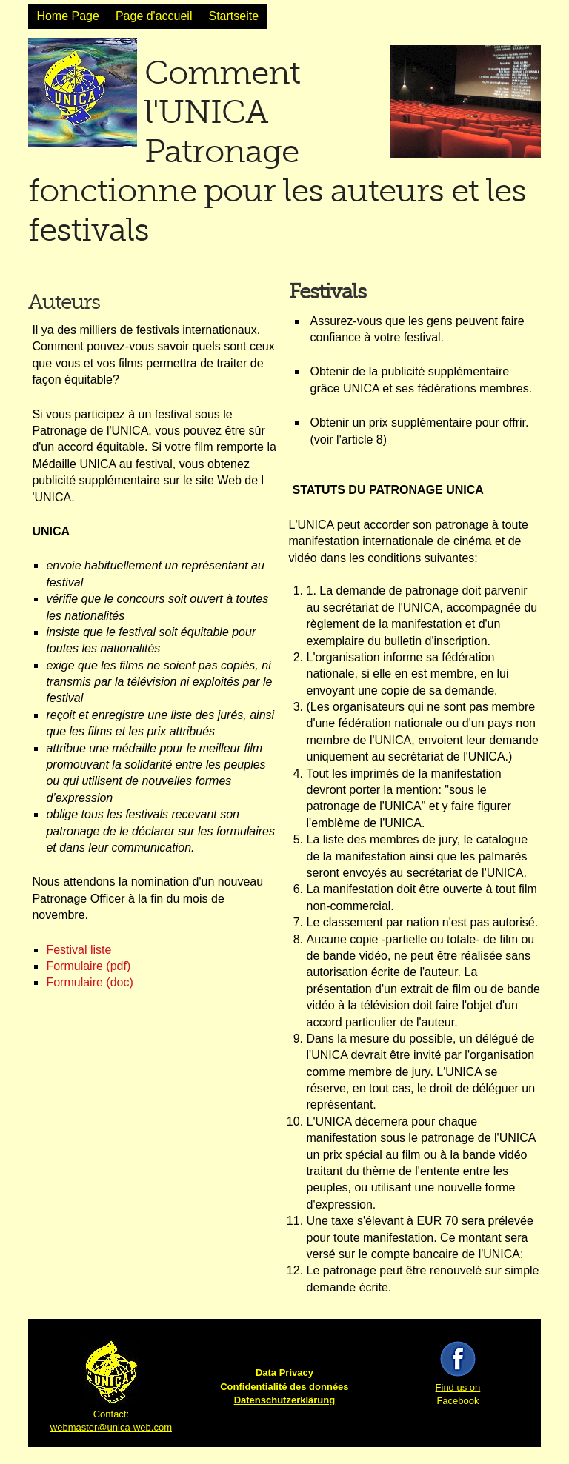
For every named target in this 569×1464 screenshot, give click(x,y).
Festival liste (78, 949)
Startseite (233, 16)
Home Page (67, 16)
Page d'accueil (154, 16)
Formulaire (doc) (89, 982)
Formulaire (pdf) (88, 966)
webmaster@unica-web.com (111, 1427)
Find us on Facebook (458, 1387)
